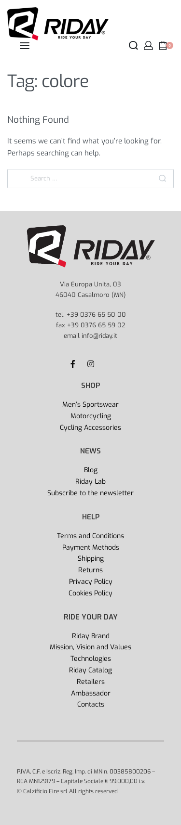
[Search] (162, 178)
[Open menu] (24, 46)
